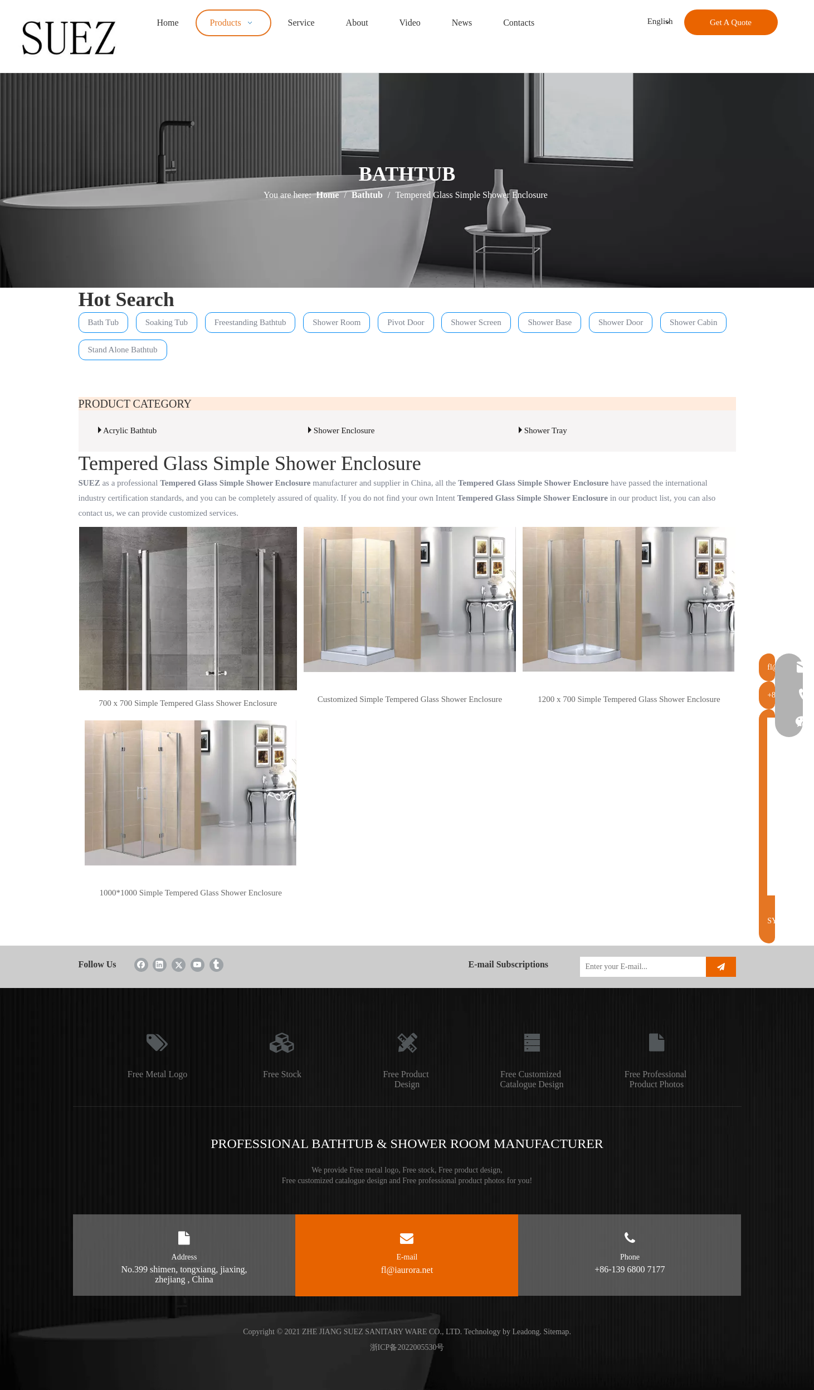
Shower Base (550, 322)
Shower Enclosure (344, 430)
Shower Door (620, 322)
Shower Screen (476, 322)
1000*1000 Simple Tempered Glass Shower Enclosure (190, 892)
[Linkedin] (160, 964)
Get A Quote (731, 22)
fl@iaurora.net (407, 1270)
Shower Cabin (693, 322)
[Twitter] (179, 964)
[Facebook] (141, 964)
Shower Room (336, 322)
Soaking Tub (166, 322)
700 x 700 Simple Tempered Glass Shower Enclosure (188, 703)
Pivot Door (405, 322)
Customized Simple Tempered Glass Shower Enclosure (410, 699)
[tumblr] (216, 964)
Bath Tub (103, 322)
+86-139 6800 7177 (629, 1269)
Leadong (526, 1332)
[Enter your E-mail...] (640, 967)
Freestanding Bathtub (250, 322)
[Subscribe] (721, 967)
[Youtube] (197, 964)
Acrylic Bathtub (130, 430)
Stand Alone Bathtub (123, 349)
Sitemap (556, 1332)
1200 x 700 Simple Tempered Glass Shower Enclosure (629, 699)
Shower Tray (545, 430)
